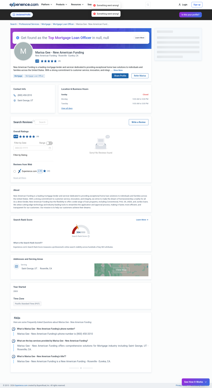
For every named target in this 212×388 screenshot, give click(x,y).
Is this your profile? (190, 14)
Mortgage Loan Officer (63, 24)
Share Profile (120, 76)
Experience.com (21, 385)
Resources (77, 4)
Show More (118, 70)
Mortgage (46, 24)
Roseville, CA (46, 268)
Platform (47, 4)
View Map (121, 269)
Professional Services (29, 24)
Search (13, 24)
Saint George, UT (29, 268)
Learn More (139, 38)
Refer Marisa (140, 76)
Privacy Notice (181, 385)
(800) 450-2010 (25, 95)
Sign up (196, 4)
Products (62, 4)
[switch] (49, 143)
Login (182, 4)
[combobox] (40, 122)
